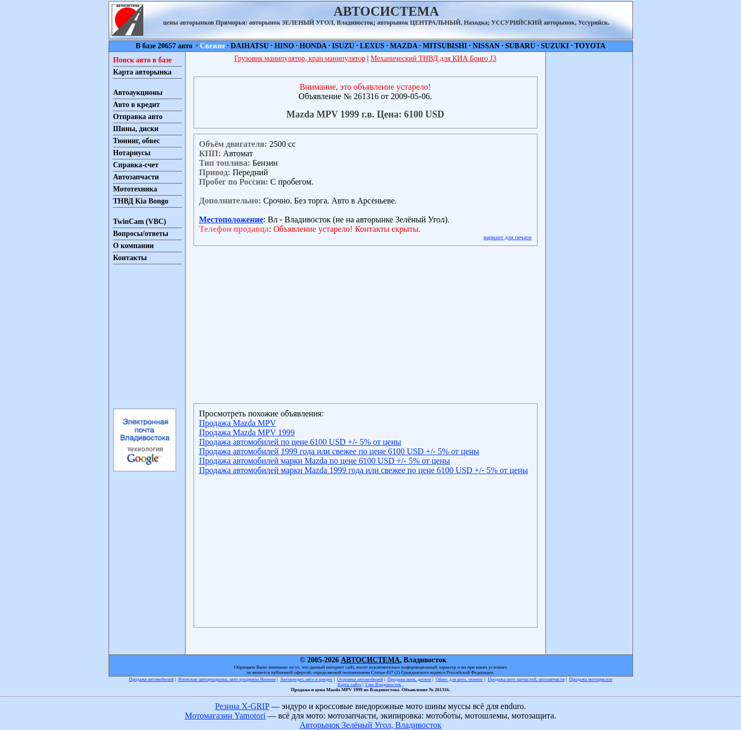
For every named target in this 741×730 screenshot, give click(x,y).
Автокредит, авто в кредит (306, 679)
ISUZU (343, 46)
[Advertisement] (144, 336)
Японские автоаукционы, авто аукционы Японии (227, 679)
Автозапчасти (136, 177)
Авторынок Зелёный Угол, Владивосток (370, 725)
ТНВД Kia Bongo (141, 201)
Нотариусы (132, 153)
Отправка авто (138, 117)
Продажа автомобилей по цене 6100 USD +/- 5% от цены (300, 441)
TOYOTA (589, 46)
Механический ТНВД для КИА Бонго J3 (434, 58)
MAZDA (403, 46)
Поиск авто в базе (142, 60)
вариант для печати (507, 237)
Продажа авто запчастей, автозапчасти (526, 679)
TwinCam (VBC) (139, 222)
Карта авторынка (142, 72)
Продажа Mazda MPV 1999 (247, 432)
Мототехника (135, 189)
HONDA (312, 46)
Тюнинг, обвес (136, 141)
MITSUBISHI (445, 46)
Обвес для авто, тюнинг (460, 679)
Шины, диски (136, 129)
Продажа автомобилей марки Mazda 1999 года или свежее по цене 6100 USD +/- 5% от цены (363, 470)
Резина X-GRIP (242, 706)
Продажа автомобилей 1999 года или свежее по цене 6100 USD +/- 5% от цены (339, 451)
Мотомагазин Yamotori (225, 715)
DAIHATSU (250, 46)
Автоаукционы (138, 92)
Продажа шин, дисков (409, 679)
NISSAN (485, 46)
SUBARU (520, 46)
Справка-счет (136, 165)
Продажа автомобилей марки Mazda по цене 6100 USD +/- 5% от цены (324, 460)
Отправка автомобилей (360, 679)
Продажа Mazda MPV (237, 422)
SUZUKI (555, 46)
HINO (284, 46)
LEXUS (372, 46)
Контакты (130, 258)
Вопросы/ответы (141, 234)
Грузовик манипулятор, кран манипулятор (299, 58)
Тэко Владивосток (382, 684)
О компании (133, 246)
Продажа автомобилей (151, 679)
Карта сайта (350, 684)
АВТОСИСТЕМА (370, 660)
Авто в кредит (136, 105)
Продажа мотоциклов (590, 679)
